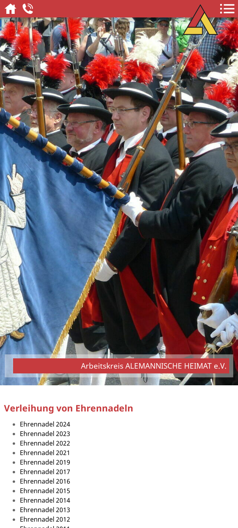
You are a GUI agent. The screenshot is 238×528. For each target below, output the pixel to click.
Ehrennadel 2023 (45, 433)
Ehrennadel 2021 (45, 452)
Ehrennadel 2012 (45, 519)
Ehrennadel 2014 (45, 500)
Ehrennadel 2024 (45, 424)
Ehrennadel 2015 (45, 490)
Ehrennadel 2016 (45, 481)
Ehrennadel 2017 (45, 471)
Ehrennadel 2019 (45, 462)
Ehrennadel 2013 (45, 509)
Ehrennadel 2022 (45, 443)
